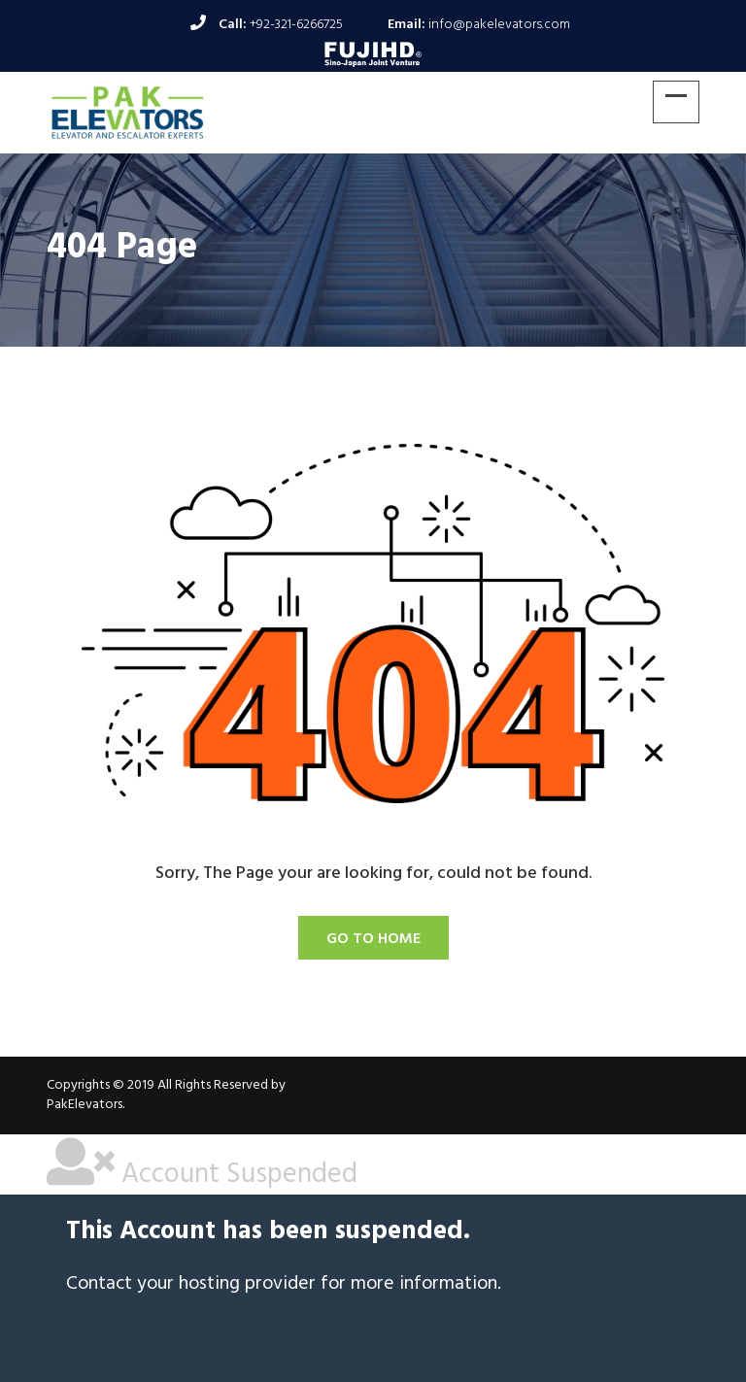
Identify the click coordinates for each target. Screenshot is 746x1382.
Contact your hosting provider (191, 1283)
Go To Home (373, 939)
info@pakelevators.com (499, 25)
